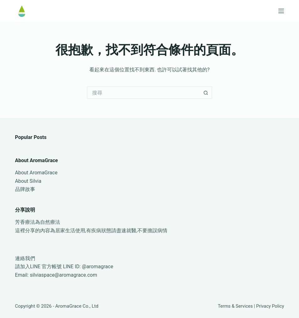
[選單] (281, 11)
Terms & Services (235, 306)
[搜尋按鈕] (206, 92)
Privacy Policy (270, 306)
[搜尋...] (143, 92)
